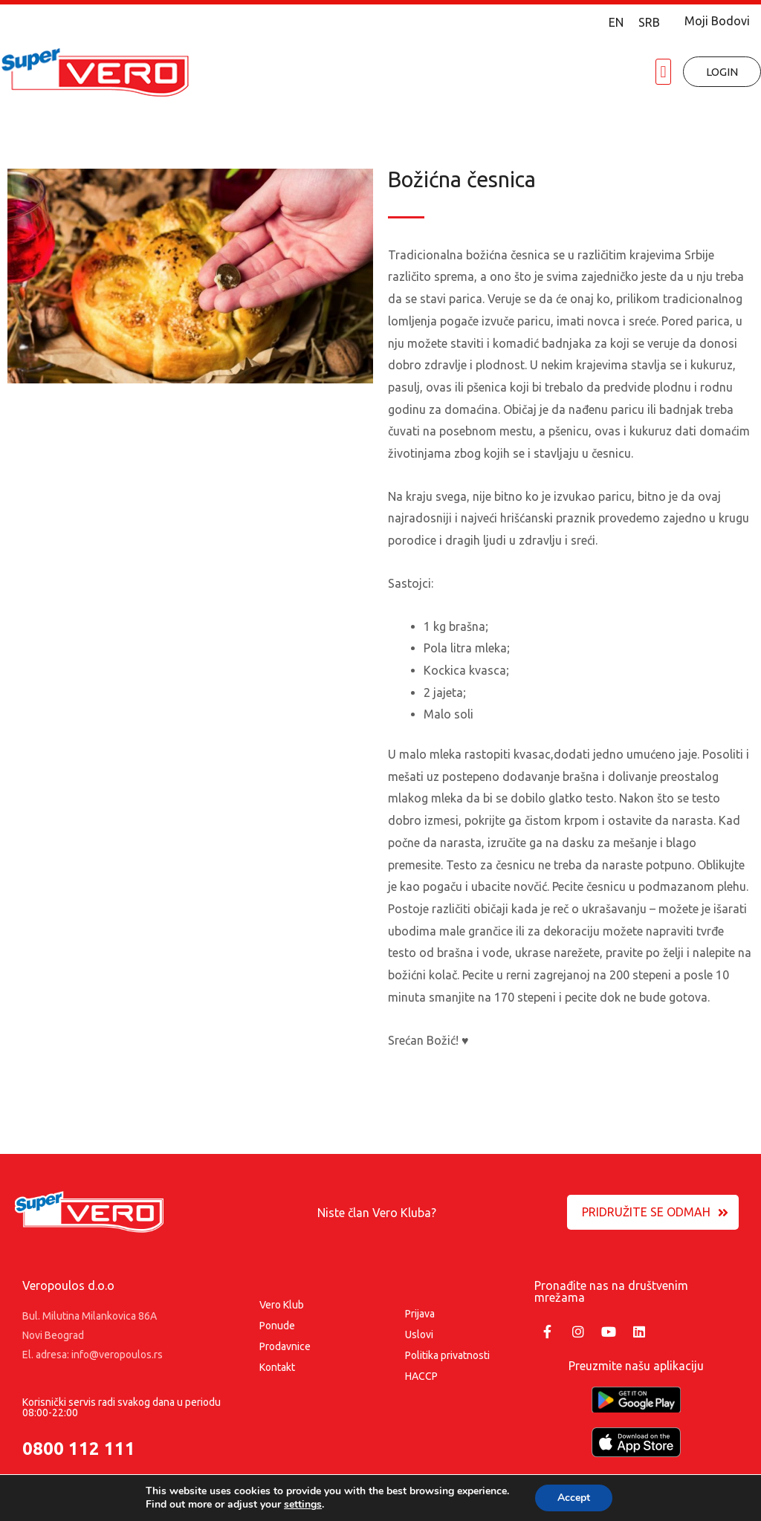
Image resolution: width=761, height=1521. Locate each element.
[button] (663, 72)
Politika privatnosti (447, 1355)
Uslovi (419, 1334)
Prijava (420, 1314)
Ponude (277, 1326)
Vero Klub (281, 1305)
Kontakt (277, 1367)
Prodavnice (285, 1346)
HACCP (421, 1376)
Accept (573, 1498)
